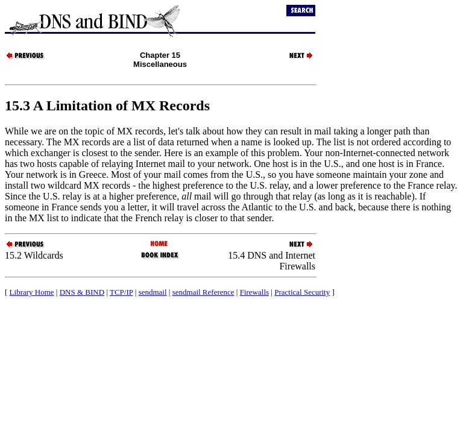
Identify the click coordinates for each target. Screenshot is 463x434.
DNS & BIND (82, 292)
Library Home (32, 292)
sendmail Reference (203, 292)
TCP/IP (121, 292)
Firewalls (254, 292)
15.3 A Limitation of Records (107, 105)
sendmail (153, 292)
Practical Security (302, 292)
